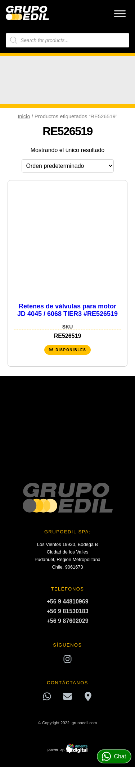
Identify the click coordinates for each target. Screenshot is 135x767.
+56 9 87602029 (67, 621)
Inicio (24, 116)
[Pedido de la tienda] (68, 166)
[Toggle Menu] (120, 13)
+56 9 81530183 (67, 611)
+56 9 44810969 (67, 601)
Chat (114, 756)
